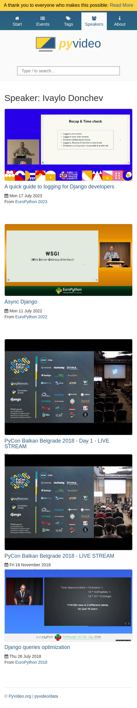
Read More (121, 5)
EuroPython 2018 (31, 662)
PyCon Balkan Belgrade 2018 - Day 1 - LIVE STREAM (56, 444)
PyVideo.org (20, 696)
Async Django (20, 302)
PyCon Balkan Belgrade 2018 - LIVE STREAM (59, 556)
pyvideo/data (46, 696)
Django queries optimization (37, 647)
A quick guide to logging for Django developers (59, 187)
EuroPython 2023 (31, 201)
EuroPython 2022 (31, 316)
